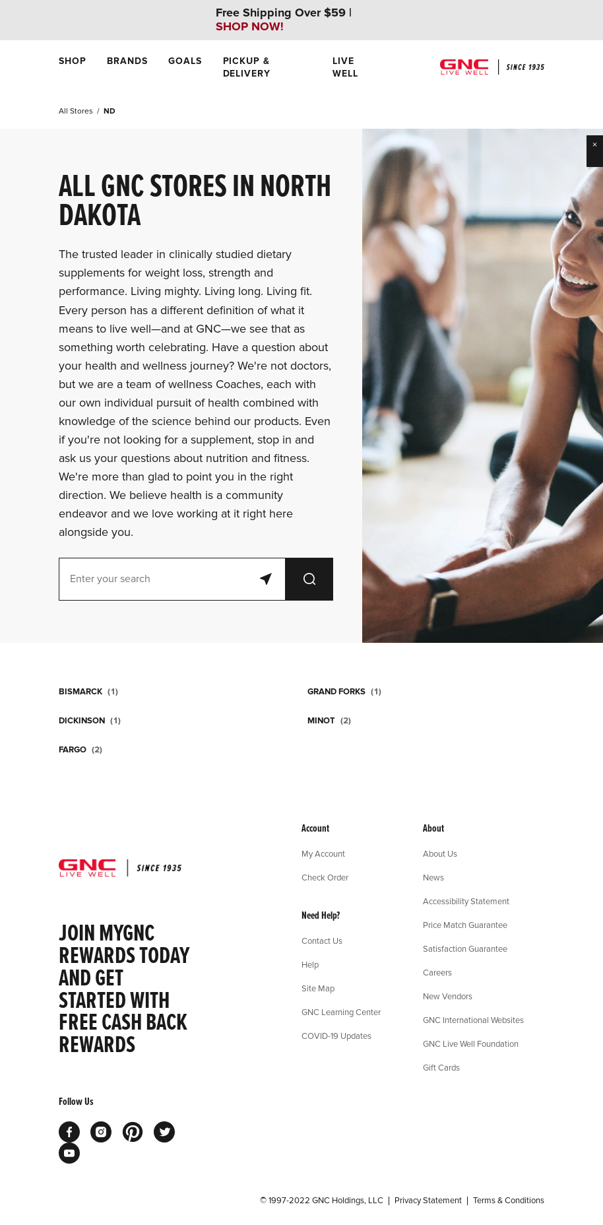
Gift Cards (441, 1067)
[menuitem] (72, 67)
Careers (437, 972)
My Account (323, 853)
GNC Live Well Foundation (471, 1043)
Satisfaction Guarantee (465, 948)
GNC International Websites (473, 1020)
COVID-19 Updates (336, 1036)
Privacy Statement (428, 1200)
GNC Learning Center (341, 1012)
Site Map (318, 988)
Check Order (325, 877)
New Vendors (447, 996)
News (433, 877)
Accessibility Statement (466, 901)
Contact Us (322, 940)
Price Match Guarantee (465, 925)
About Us (440, 853)
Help (310, 964)
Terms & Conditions (508, 1200)
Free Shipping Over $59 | (284, 19)
